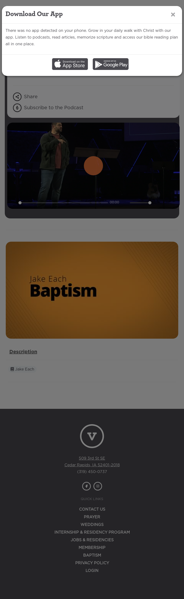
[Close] (173, 14)
